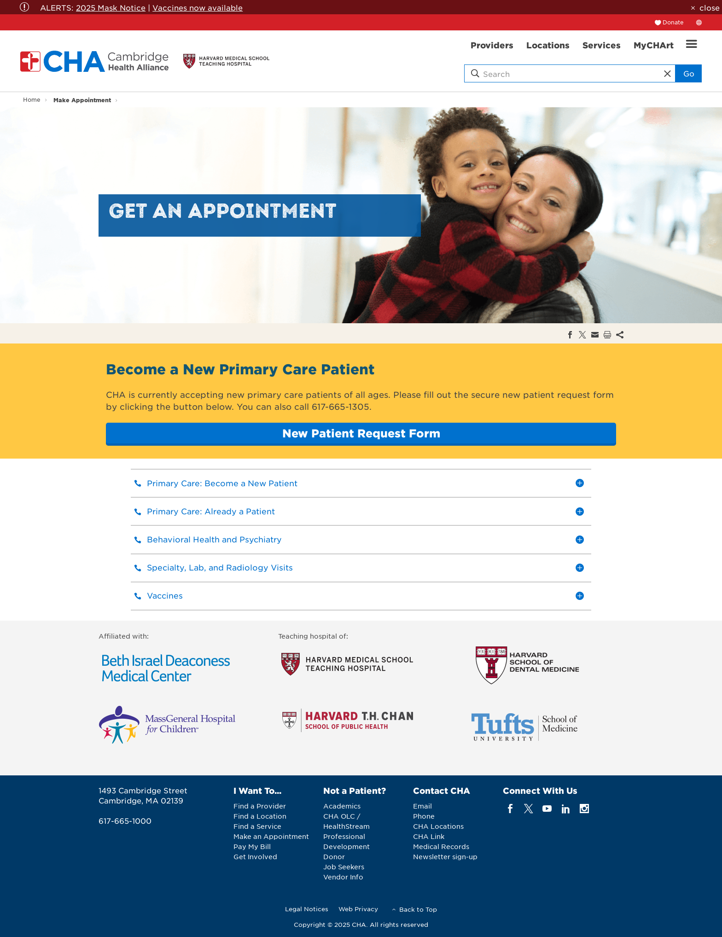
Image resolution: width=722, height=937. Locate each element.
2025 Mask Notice (111, 7)
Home (32, 99)
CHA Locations (438, 826)
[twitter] (529, 808)
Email (422, 806)
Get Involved (255, 856)
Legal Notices (306, 909)
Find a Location (259, 816)
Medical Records (441, 846)
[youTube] (547, 808)
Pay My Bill (252, 846)
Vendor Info (343, 877)
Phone (424, 816)
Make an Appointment (271, 836)
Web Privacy (358, 909)
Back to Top (418, 909)
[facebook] (510, 808)
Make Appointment (82, 100)
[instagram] (584, 808)
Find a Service (257, 826)
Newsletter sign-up (445, 856)
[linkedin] (566, 808)
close (709, 7)
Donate (673, 22)
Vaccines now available (197, 7)
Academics (342, 806)
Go (688, 73)
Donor (334, 856)
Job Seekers (343, 866)
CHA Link (428, 836)
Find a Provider (259, 806)
